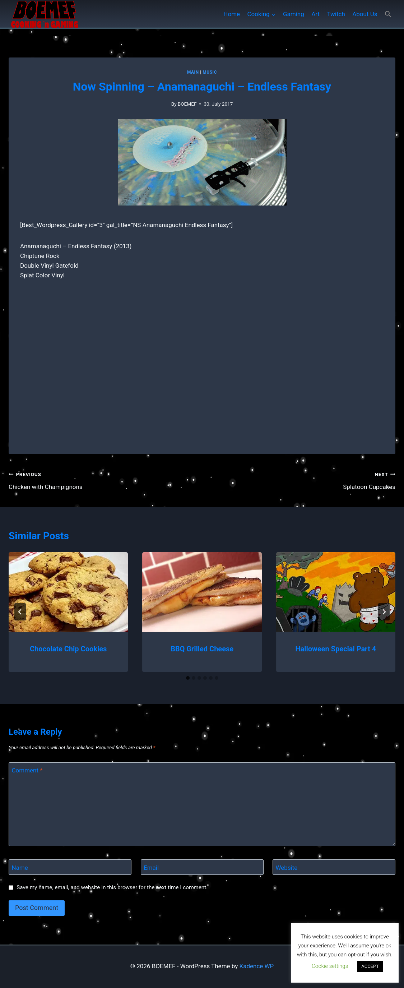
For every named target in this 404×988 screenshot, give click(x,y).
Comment (27, 770)
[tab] (188, 678)
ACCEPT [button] (370, 966)
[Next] (384, 611)
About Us (364, 14)
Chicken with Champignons (102, 479)
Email (151, 867)
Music (210, 72)
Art (315, 14)
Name (20, 867)
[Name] (70, 867)
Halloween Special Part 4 (335, 649)
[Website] (334, 867)
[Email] (202, 867)
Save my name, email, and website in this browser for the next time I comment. (112, 887)
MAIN (193, 72)
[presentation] (68, 592)
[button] (388, 14)
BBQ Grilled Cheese (202, 649)
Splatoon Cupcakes (302, 479)
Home (231, 14)
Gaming (293, 14)
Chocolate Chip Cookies (68, 649)
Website (287, 867)
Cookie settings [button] (330, 966)
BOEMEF (187, 104)
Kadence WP (257, 966)
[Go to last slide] (20, 611)
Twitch (336, 14)
